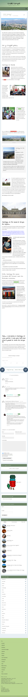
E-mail (3, 510)
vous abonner (10, 455)
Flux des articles (5, 689)
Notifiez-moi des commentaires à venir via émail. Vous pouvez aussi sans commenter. (7, 455)
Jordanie (3, 613)
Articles (5, 522)
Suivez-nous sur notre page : (8, 496)
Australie (3, 581)
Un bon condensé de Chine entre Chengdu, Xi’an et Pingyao (15, 570)
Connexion (3, 687)
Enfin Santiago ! (7, 14)
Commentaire (4, 440)
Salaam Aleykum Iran (10, 540)
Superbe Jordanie (9, 530)
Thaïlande (4, 630)
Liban (3, 615)
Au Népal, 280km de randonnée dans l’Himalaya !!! (14, 555)
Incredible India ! (9, 550)
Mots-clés (23, 522)
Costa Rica (4, 596)
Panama (3, 622)
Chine (3, 592)
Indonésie (4, 609)
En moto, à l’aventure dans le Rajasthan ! (13, 545)
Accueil (3, 643)
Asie (2, 663)
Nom (3, 431)
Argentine (4, 579)
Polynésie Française (5, 626)
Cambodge (4, 587)
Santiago (7, 357)
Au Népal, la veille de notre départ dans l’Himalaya (14, 565)
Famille (5, 357)
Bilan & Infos (4, 665)
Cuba (3, 598)
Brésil (3, 585)
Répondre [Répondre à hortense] (6, 383)
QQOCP (3, 645)
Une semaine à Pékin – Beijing (11, 560)
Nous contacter (4, 673)
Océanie (3, 661)
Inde (3, 607)
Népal (3, 617)
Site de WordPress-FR (5, 691)
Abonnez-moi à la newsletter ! (7, 460)
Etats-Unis (4, 602)
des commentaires (5, 690)
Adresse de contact (18, 431)
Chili (10, 15)
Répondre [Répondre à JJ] (6, 391)
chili (2, 357)
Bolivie (3, 583)
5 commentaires (15, 15)
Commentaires (14, 522)
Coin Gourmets (4, 657)
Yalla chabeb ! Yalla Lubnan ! (11, 525)
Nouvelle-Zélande (5, 619)
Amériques (4, 659)
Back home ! (9, 535)
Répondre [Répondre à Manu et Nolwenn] (8, 398)
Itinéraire (3, 647)
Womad (10, 357)
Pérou (3, 624)
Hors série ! (4, 604)
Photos (3, 653)
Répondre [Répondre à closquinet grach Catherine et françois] (6, 410)
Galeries (3, 651)
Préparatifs (4, 628)
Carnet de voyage (5, 649)
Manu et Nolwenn (10, 394)
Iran (2, 611)
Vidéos (3, 655)
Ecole (3, 600)
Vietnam (3, 632)
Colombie (3, 594)
